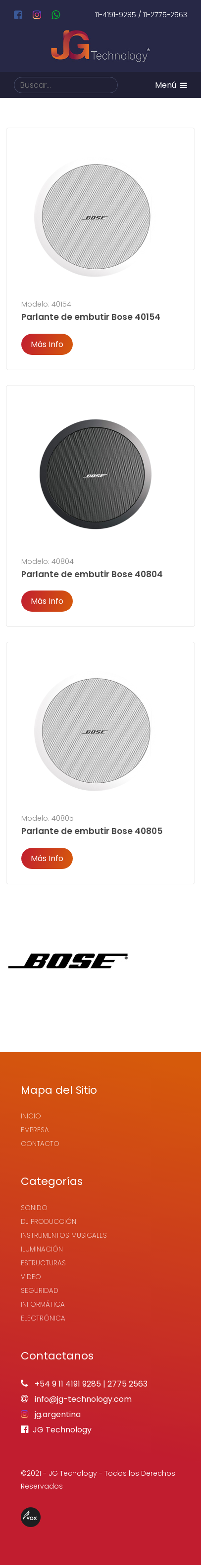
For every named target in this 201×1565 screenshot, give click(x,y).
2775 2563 (127, 1384)
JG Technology (56, 1429)
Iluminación (42, 1249)
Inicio (31, 1116)
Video (31, 1277)
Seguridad (39, 1290)
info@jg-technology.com (76, 1399)
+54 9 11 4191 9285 (68, 1384)
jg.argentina (51, 1414)
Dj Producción (48, 1221)
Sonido (34, 1208)
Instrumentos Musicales (64, 1235)
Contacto (40, 1143)
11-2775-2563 (165, 15)
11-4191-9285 (115, 15)
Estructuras (43, 1263)
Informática (43, 1304)
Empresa (35, 1130)
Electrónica (43, 1318)
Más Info (47, 344)
